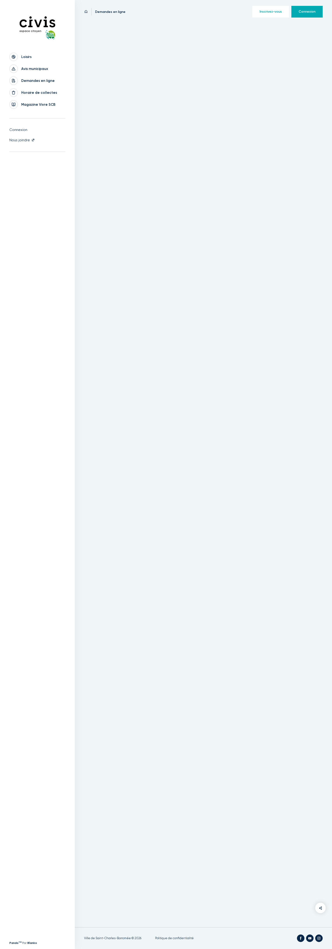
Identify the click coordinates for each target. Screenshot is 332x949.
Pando (15, 943)
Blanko (32, 943)
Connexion (18, 130)
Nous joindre (22, 140)
